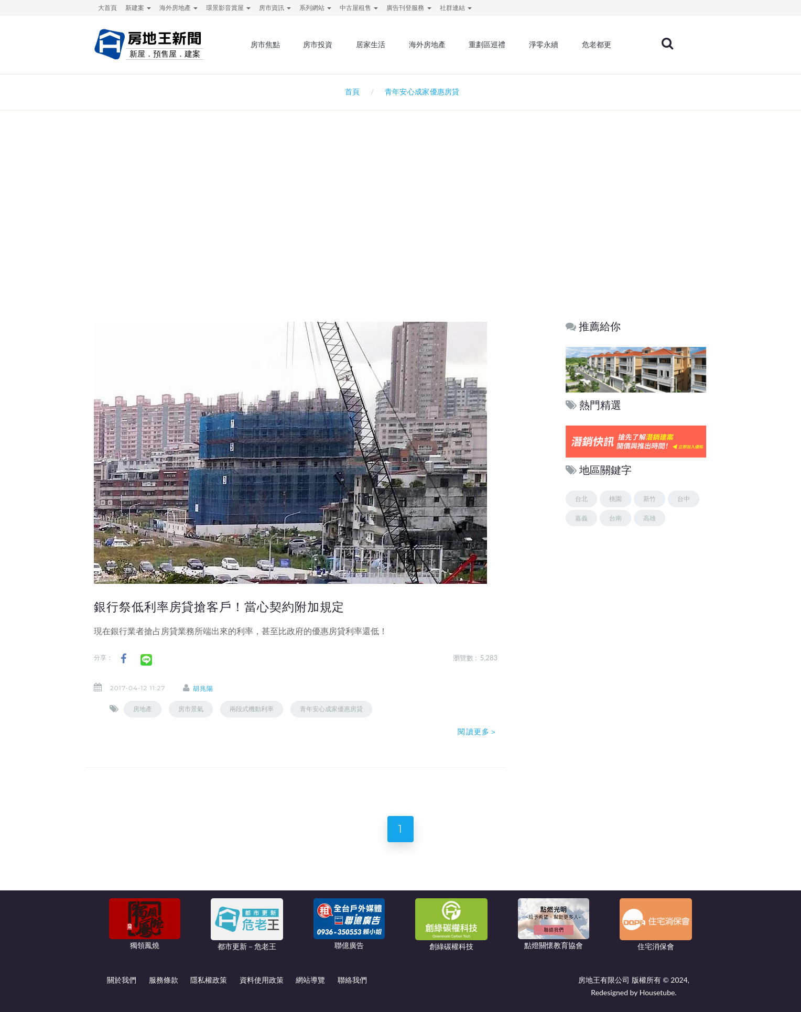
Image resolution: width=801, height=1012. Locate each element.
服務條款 (163, 979)
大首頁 (107, 8)
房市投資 (317, 44)
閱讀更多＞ (477, 731)
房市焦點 (265, 44)
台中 (683, 499)
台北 (581, 499)
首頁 (350, 91)
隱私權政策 (208, 979)
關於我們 (121, 979)
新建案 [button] (138, 8)
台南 (615, 518)
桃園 (615, 499)
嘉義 (581, 518)
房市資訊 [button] (275, 8)
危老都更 (596, 44)
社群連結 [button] (456, 8)
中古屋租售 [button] (359, 8)
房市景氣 (190, 709)
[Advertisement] (400, 223)
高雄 (649, 518)
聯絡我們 (352, 979)
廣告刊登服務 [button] (408, 8)
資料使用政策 (262, 979)
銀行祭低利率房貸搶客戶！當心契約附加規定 (219, 607)
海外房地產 (427, 44)
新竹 (649, 499)
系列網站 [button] (315, 8)
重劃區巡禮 (487, 44)
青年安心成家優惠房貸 (331, 709)
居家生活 (370, 44)
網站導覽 (310, 979)
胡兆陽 (203, 688)
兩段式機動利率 (252, 709)
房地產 (142, 709)
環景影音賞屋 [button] (228, 8)
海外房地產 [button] (178, 8)
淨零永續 (543, 44)
